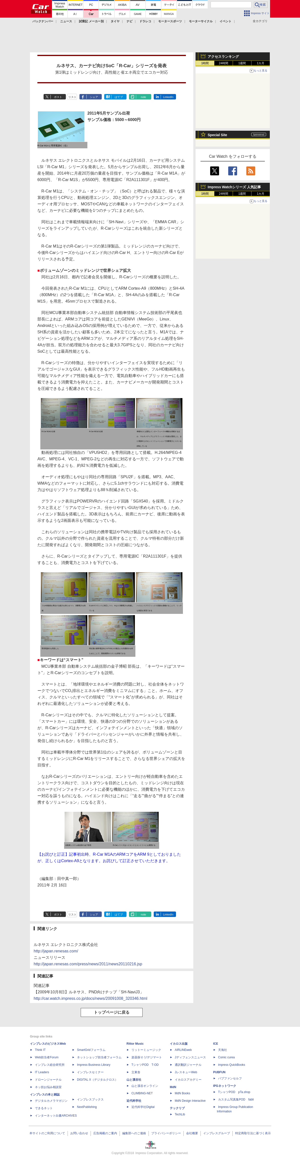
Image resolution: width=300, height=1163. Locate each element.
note (143, 96)
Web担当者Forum (46, 1057)
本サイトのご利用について (47, 1133)
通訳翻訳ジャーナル (188, 1065)
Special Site (217, 135)
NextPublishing (87, 1107)
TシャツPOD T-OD (145, 1065)
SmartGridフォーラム (91, 1050)
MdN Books (182, 1093)
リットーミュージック (146, 1050)
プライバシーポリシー (166, 1133)
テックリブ (177, 1108)
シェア (94, 96)
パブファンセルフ (230, 1078)
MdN (173, 1087)
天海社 (222, 1050)
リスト (72, 96)
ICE (215, 1043)
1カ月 (261, 63)
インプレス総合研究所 (50, 1065)
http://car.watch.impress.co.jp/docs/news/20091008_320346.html (90, 998)
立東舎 (135, 1072)
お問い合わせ (79, 1133)
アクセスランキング (223, 57)
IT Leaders (42, 1072)
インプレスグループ (216, 1133)
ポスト (58, 96)
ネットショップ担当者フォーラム (99, 1057)
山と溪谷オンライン (144, 1086)
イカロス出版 (179, 1043)
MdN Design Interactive (190, 1100)
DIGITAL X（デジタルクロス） (97, 1079)
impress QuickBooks (231, 1065)
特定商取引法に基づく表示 (253, 1133)
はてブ (119, 96)
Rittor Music (135, 1043)
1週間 (242, 63)
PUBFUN (219, 1072)
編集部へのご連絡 (134, 1133)
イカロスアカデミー (188, 1079)
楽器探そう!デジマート (146, 1057)
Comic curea (226, 1057)
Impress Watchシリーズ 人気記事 (234, 187)
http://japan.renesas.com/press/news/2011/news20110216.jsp (88, 964)
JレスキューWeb (186, 1072)
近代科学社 (133, 1100)
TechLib (180, 1114)
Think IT (40, 1050)
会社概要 (192, 1133)
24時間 (223, 63)
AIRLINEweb (183, 1050)
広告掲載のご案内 (105, 1133)
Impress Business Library (93, 1065)
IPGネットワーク (224, 1086)
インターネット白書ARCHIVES (56, 1115)
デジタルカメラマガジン (51, 1100)
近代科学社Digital (142, 1107)
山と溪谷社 (133, 1079)
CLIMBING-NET (142, 1093)
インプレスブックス (90, 1099)
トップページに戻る (111, 1012)
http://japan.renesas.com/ (56, 951)
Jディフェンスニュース (190, 1057)
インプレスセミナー (90, 1072)
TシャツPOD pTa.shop (234, 1092)
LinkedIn (168, 96)
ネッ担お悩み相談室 (48, 1087)
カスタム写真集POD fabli (236, 1099)
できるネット (44, 1108)
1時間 (205, 63)
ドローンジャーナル (48, 1079)
